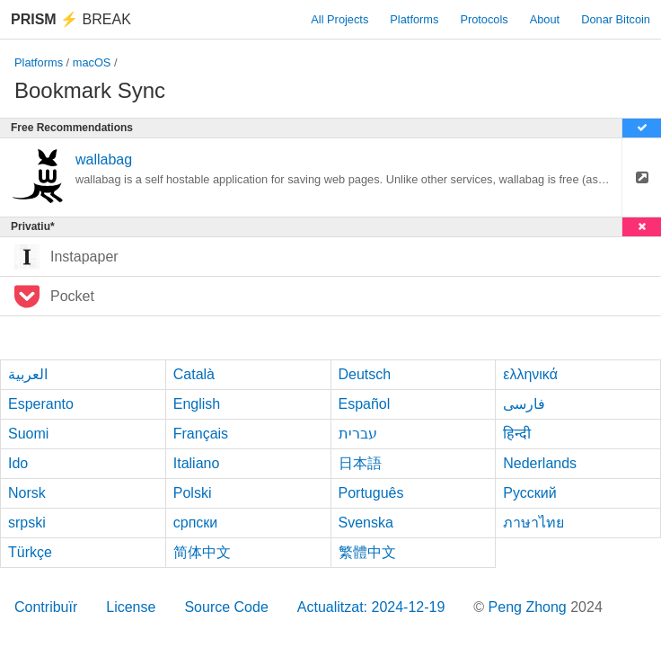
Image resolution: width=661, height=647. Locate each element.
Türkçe (30, 552)
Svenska (366, 522)
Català (194, 374)
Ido (18, 463)
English (196, 404)
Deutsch (365, 374)
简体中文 (202, 552)
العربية (28, 374)
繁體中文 (367, 552)
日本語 (360, 463)
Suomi (28, 433)
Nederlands (540, 463)
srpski (27, 522)
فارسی (524, 404)
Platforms (414, 19)
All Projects (339, 19)
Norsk (27, 493)
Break (71, 19)
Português (371, 493)
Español (365, 404)
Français (200, 433)
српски (195, 522)
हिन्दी (517, 433)
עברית (358, 433)
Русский (529, 493)
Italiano (196, 463)
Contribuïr (45, 607)
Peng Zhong (530, 607)
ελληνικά (530, 374)
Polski (192, 493)
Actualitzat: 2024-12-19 (371, 607)
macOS (92, 62)
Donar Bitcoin (615, 19)
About (545, 19)
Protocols (483, 19)
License (130, 607)
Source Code (226, 607)
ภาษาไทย (533, 522)
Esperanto (41, 404)
